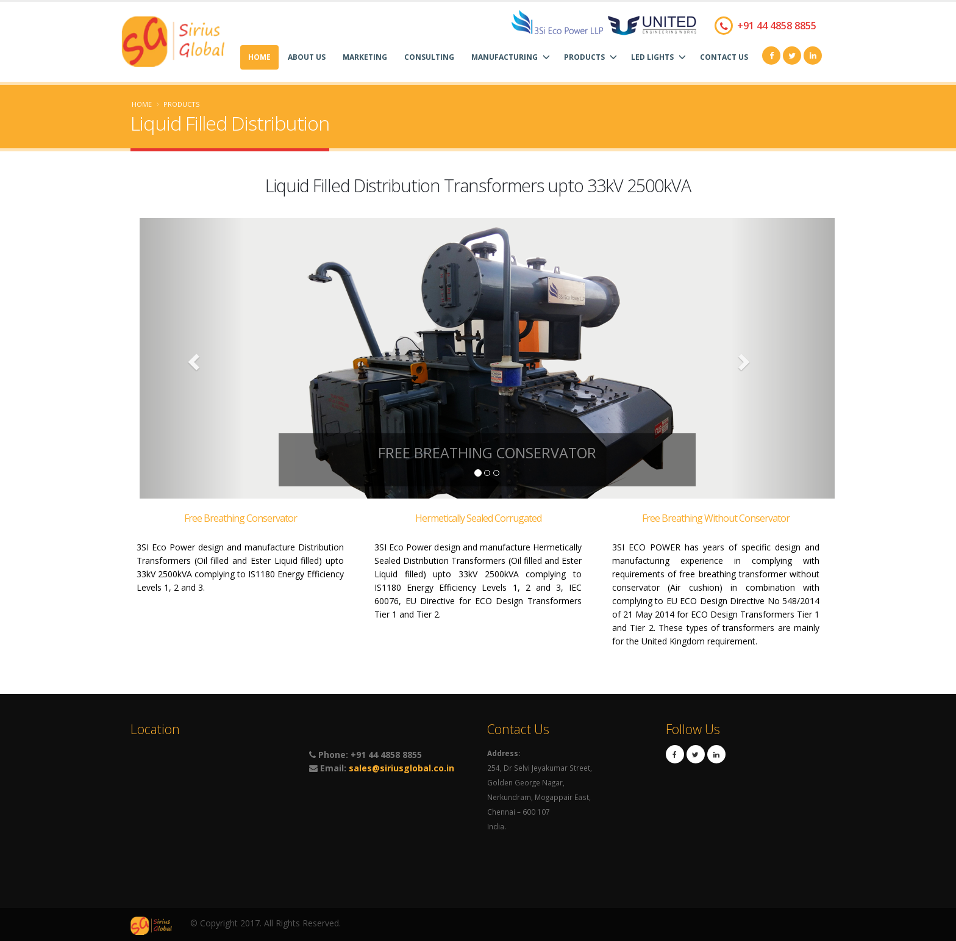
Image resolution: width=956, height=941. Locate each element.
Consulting (429, 57)
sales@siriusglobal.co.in (401, 768)
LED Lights (658, 57)
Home (259, 57)
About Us (307, 57)
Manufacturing (510, 57)
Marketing (365, 57)
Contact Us (724, 57)
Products (590, 57)
